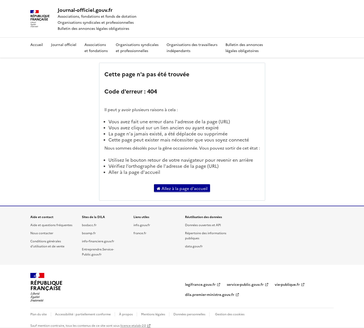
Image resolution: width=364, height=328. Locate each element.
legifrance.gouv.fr (200, 284)
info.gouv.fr (141, 225)
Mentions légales (153, 314)
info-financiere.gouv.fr (98, 241)
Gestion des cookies (229, 314)
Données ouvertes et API (203, 225)
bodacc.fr (89, 225)
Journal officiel (63, 44)
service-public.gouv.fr (245, 284)
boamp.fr (89, 233)
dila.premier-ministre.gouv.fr (209, 294)
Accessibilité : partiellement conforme (83, 314)
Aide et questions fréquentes (51, 225)
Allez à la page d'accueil (182, 188)
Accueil (36, 44)
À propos (126, 314)
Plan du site (38, 314)
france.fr (139, 233)
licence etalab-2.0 (133, 325)
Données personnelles (189, 314)
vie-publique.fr (287, 284)
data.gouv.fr (194, 246)
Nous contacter (41, 233)
